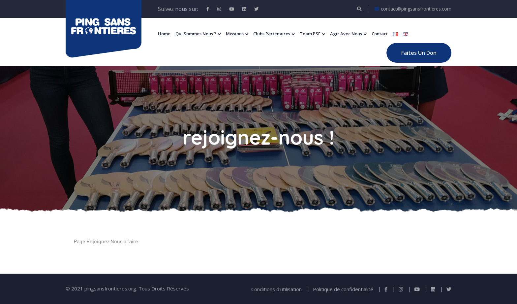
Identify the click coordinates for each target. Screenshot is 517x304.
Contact (380, 34)
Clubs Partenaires (271, 34)
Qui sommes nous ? (195, 34)
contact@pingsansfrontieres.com (413, 9)
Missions (235, 34)
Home (164, 34)
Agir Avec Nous (346, 34)
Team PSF (310, 34)
